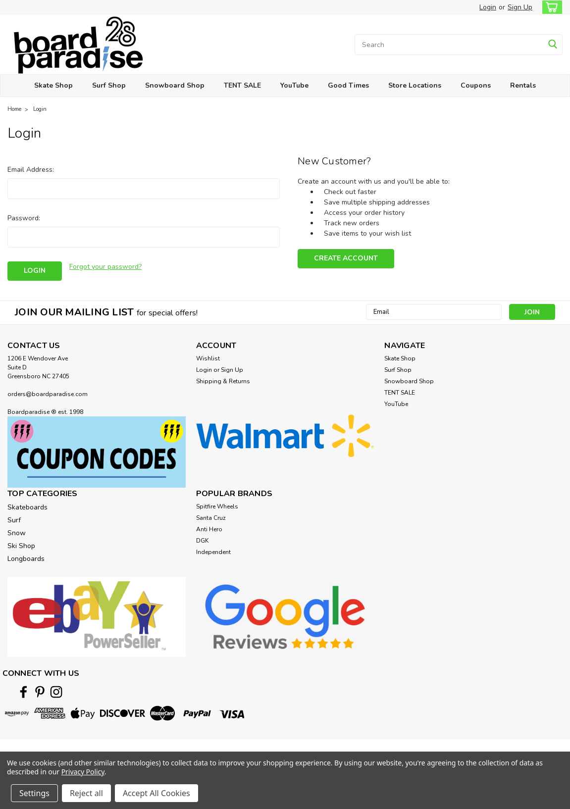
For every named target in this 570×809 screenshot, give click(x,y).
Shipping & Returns (223, 381)
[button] (96, 452)
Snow (16, 533)
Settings (34, 793)
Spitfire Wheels (217, 506)
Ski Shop (21, 546)
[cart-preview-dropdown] (550, 7)
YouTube (294, 85)
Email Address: (30, 169)
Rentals (523, 85)
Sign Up (520, 7)
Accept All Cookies (156, 793)
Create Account (346, 258)
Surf (14, 520)
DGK (202, 541)
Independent (213, 552)
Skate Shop (53, 85)
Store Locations (414, 85)
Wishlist (208, 358)
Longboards (26, 558)
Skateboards (27, 507)
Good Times (348, 85)
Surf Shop (109, 85)
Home (14, 109)
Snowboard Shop (175, 85)
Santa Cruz (211, 518)
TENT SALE (242, 85)
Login (487, 7)
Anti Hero (209, 529)
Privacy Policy (82, 771)
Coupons (476, 85)
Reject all (86, 793)
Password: (23, 218)
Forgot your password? (105, 266)
